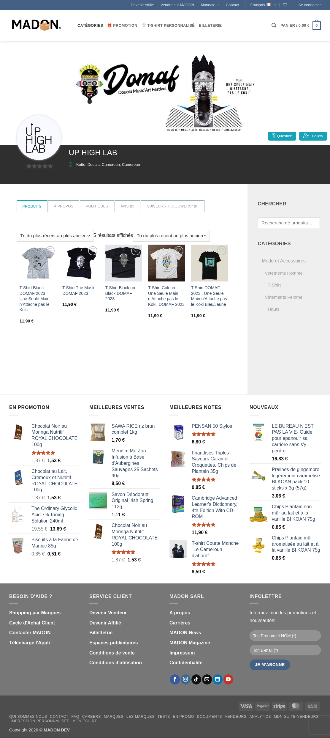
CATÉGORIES (90, 25)
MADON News (185, 632)
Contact (232, 5)
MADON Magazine (189, 642)
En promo (183, 717)
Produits (32, 206)
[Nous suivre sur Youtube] (228, 679)
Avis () (127, 206)
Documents (209, 717)
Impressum (182, 652)
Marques (113, 717)
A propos (179, 612)
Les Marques (140, 717)
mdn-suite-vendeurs (296, 717)
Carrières (179, 622)
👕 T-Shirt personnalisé (168, 25)
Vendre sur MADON (177, 5)
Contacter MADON (30, 632)
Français (263, 5)
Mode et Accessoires (284, 260)
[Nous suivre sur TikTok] (196, 679)
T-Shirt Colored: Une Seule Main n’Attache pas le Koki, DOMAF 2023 (166, 296)
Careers (91, 717)
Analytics (260, 717)
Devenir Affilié (142, 5)
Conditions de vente (112, 652)
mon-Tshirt (84, 721)
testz (164, 717)
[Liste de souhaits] (285, 5)
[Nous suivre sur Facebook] (175, 679)
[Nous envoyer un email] (207, 679)
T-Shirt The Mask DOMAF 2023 (78, 290)
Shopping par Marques (35, 612)
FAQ (75, 717)
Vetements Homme (284, 273)
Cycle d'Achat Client (32, 622)
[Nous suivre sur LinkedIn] (218, 679)
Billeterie (210, 25)
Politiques (97, 206)
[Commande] (55, 236)
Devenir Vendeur (108, 612)
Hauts (273, 308)
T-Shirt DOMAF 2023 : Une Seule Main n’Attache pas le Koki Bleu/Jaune (209, 296)
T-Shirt (274, 284)
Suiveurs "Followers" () (173, 206)
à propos (63, 206)
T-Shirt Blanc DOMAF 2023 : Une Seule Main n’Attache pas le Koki (34, 298)
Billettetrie (100, 632)
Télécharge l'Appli (29, 642)
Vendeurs (236, 717)
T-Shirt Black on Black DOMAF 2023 (120, 293)
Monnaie (210, 5)
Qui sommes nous (28, 717)
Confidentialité (185, 662)
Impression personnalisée (40, 721)
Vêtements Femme (283, 297)
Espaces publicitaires (113, 642)
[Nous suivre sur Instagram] (186, 679)
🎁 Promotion (122, 25)
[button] (310, 5)
